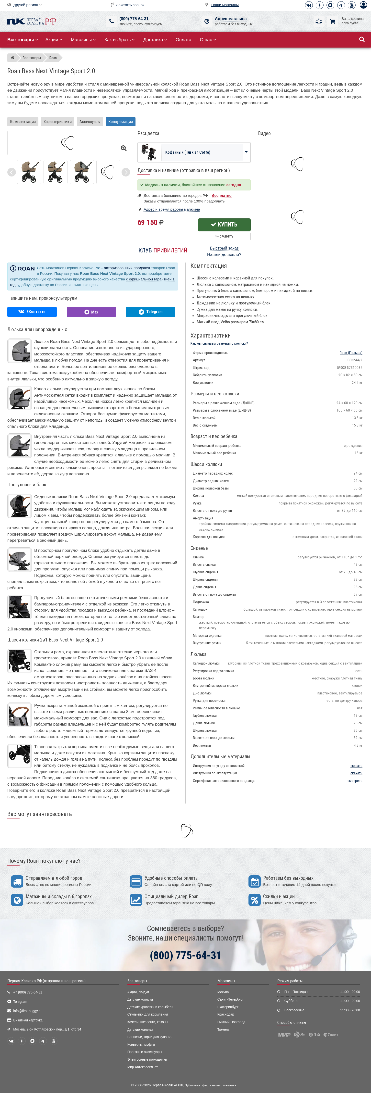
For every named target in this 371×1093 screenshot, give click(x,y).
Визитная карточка (28, 1020)
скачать (356, 766)
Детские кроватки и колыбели (150, 1007)
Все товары (137, 980)
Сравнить (224, 236)
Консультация (120, 121)
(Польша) (351, 353)
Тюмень (223, 1029)
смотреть (355, 781)
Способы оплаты (291, 1022)
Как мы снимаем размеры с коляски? (219, 343)
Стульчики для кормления (147, 1014)
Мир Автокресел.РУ (142, 1067)
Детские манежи (140, 1029)
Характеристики (58, 121)
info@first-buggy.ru (27, 1011)
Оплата (183, 39)
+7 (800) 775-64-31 (27, 992)
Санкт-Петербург (230, 999)
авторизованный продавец (127, 268)
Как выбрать (119, 39)
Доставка (155, 39)
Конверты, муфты (141, 1044)
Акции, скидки (138, 992)
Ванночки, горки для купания (149, 1037)
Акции (53, 39)
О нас (208, 39)
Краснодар (225, 1014)
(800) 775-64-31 (134, 18)
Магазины (83, 39)
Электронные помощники (147, 1059)
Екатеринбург (228, 1007)
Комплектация (23, 121)
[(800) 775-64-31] (111, 21)
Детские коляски (140, 999)
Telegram (20, 1002)
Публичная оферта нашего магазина (210, 1085)
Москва (223, 992)
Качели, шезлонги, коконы (147, 1022)
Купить (224, 224)
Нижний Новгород (231, 1022)
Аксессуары (90, 121)
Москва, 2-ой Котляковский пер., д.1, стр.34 (47, 1029)
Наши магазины (225, 5)
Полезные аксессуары (144, 1052)
